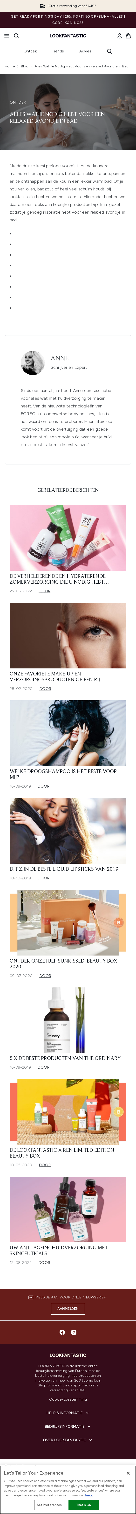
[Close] (128, 1473)
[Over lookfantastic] (68, 1440)
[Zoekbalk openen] (16, 36)
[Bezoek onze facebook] (62, 1332)
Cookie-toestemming (68, 1399)
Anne (59, 358)
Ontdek (30, 51)
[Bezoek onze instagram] (74, 1332)
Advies (85, 51)
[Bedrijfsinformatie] (68, 1426)
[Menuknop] (7, 36)
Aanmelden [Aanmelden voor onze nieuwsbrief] (68, 1309)
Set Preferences (49, 1505)
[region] (68, 1489)
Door (44, 591)
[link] (119, 36)
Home (10, 66)
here (89, 1495)
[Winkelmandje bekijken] (128, 36)
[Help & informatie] (68, 1413)
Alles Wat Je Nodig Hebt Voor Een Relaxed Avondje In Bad (82, 66)
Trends (58, 51)
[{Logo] (68, 36)
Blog (24, 66)
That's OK (83, 1505)
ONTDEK (18, 102)
